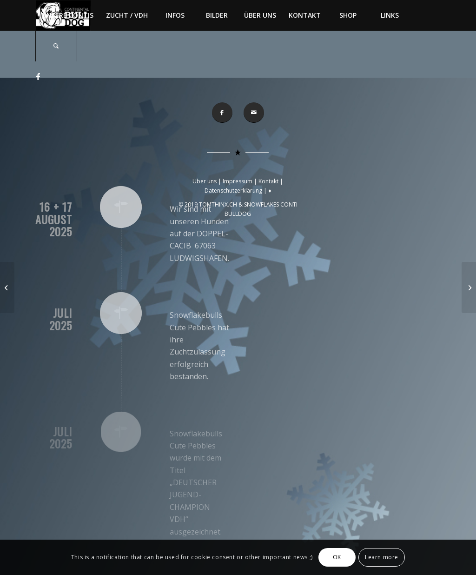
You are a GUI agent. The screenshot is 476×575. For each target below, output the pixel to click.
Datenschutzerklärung (233, 190)
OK (337, 557)
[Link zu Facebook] (38, 76)
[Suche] (56, 46)
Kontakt (268, 181)
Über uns (204, 181)
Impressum (237, 181)
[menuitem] (67, 15)
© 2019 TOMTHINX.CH (208, 204)
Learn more (381, 557)
